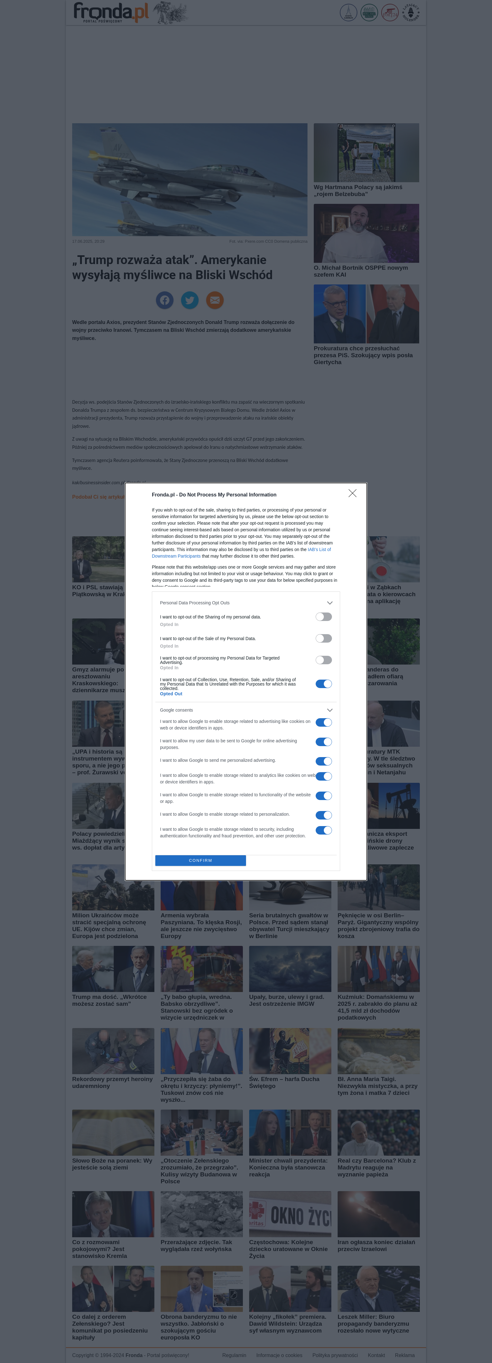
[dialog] (246, 681)
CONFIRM (200, 860)
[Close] (355, 495)
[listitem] (246, 603)
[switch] (324, 617)
